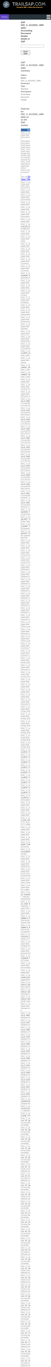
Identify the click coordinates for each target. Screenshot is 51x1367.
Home (4, 17)
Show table (25, 53)
